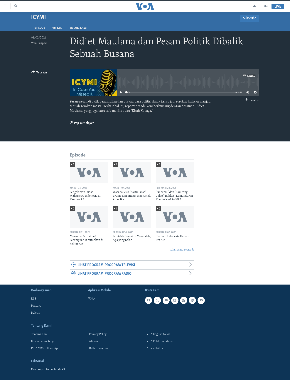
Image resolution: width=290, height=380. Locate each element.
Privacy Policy (98, 334)
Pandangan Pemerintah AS (48, 369)
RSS (33, 298)
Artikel (57, 27)
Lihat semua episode (182, 249)
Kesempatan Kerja (42, 341)
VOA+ (91, 298)
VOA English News (158, 334)
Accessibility (155, 348)
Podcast (36, 306)
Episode (39, 27)
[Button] (39, 73)
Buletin (35, 313)
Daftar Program (99, 348)
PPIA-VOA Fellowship (44, 348)
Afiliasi (93, 341)
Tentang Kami (77, 27)
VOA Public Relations (160, 341)
